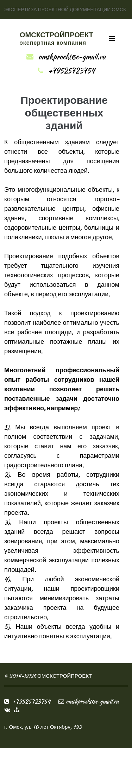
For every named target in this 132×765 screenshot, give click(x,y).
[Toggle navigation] (111, 38)
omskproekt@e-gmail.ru (72, 56)
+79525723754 (71, 70)
